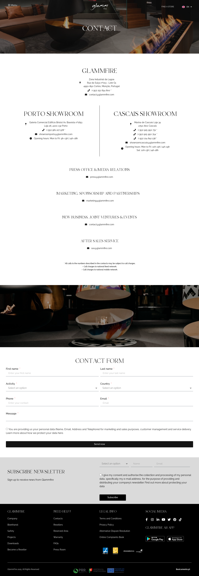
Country (105, 384)
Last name (106, 369)
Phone (10, 399)
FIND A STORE (168, 7)
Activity (11, 384)
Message (11, 413)
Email (104, 399)
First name (12, 369)
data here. (57, 433)
